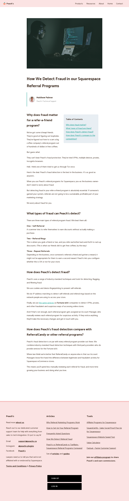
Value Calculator (93, 442)
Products (79, 3)
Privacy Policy (35, 466)
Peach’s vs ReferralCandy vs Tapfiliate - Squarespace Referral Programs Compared (64, 446)
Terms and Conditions (16, 466)
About (101, 3)
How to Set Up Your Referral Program (62, 428)
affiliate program (102, 457)
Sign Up (55, 478)
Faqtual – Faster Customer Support (101, 448)
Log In (54, 486)
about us (20, 422)
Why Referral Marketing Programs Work (63, 422)
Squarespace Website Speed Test (101, 437)
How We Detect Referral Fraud (59, 439)
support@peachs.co (27, 441)
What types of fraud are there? (79, 128)
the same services (46, 303)
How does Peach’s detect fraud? (79, 132)
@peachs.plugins (26, 446)
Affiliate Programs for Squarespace (101, 422)
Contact (119, 3)
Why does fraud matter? (76, 125)
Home (110, 3)
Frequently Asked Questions (58, 433)
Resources (90, 3)
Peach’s (22, 451)
